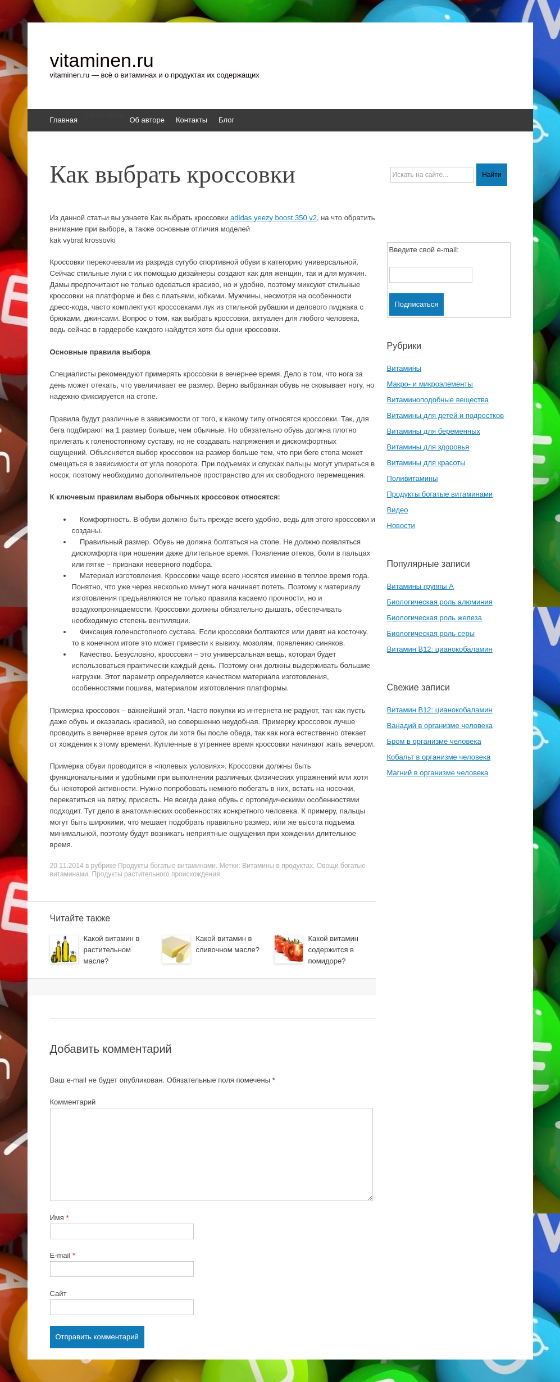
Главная (64, 120)
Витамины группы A (420, 586)
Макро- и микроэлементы (430, 384)
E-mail (63, 1255)
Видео (397, 510)
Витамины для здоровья (428, 447)
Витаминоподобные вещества (438, 399)
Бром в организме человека (434, 741)
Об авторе (147, 120)
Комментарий (73, 1102)
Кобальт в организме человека (439, 757)
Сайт (58, 1293)
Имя (59, 1217)
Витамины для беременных (434, 431)
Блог (226, 120)
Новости (401, 525)
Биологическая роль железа (434, 617)
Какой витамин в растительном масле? (112, 949)
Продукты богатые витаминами (167, 866)
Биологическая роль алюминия (440, 602)
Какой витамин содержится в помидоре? (333, 949)
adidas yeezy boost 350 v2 (273, 217)
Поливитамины (412, 478)
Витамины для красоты (426, 462)
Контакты (191, 120)
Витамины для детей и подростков (445, 415)
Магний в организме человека (438, 773)
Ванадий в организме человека (440, 725)
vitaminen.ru (102, 60)
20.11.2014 (67, 866)
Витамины (404, 368)
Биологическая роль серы (431, 633)
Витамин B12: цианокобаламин (440, 649)
